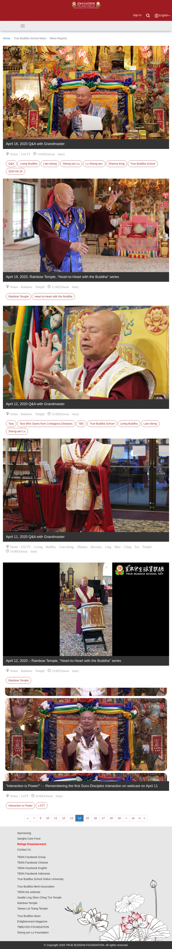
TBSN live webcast (28, 892)
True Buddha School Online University (40, 879)
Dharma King (116, 163)
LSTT (41, 805)
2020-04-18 (15, 171)
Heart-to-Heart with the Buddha (53, 296)
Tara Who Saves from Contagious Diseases (46, 423)
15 (87, 818)
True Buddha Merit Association (35, 886)
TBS (81, 423)
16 (95, 818)
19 (119, 818)
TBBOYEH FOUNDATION (33, 927)
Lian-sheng (50, 163)
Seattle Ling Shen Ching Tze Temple (39, 897)
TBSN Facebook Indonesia (33, 873)
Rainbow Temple (18, 296)
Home (6, 38)
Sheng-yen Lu (71, 163)
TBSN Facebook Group (31, 857)
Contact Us (24, 849)
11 (55, 818)
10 (47, 818)
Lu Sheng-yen (94, 163)
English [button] (162, 15)
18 (111, 818)
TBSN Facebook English (32, 868)
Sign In (137, 15)
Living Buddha (28, 163)
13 (71, 818)
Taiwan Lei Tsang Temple (32, 908)
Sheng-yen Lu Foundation (33, 932)
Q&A (11, 163)
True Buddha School (142, 163)
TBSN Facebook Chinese (32, 862)
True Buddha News (29, 916)
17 (103, 818)
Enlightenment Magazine (32, 921)
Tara (11, 423)
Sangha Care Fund (28, 838)
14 (79, 818)
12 (63, 818)
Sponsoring (24, 833)
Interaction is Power (20, 805)
